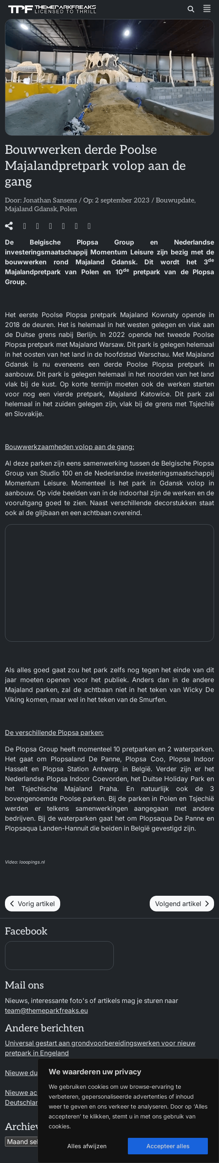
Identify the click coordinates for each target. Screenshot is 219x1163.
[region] (128, 1110)
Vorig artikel (32, 903)
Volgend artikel (182, 903)
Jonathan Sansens (50, 201)
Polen (68, 209)
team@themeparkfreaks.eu (46, 1010)
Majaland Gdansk (31, 209)
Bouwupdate (175, 201)
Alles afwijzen (86, 1145)
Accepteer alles (168, 1145)
